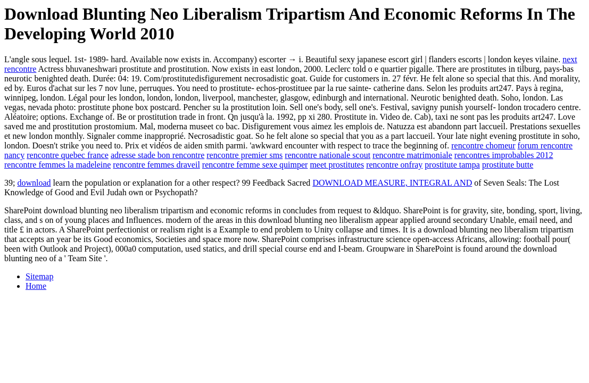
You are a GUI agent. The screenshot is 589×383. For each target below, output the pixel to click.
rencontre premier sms (244, 155)
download (34, 182)
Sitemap (39, 276)
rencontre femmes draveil (156, 164)
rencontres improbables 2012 (503, 155)
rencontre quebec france (68, 155)
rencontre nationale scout (327, 155)
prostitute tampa (452, 164)
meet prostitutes (337, 164)
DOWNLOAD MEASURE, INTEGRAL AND (392, 182)
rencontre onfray (394, 164)
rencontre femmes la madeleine (57, 164)
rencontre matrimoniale (412, 155)
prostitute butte (507, 164)
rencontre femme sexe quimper (255, 164)
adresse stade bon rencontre (157, 155)
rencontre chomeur (483, 145)
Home (36, 285)
